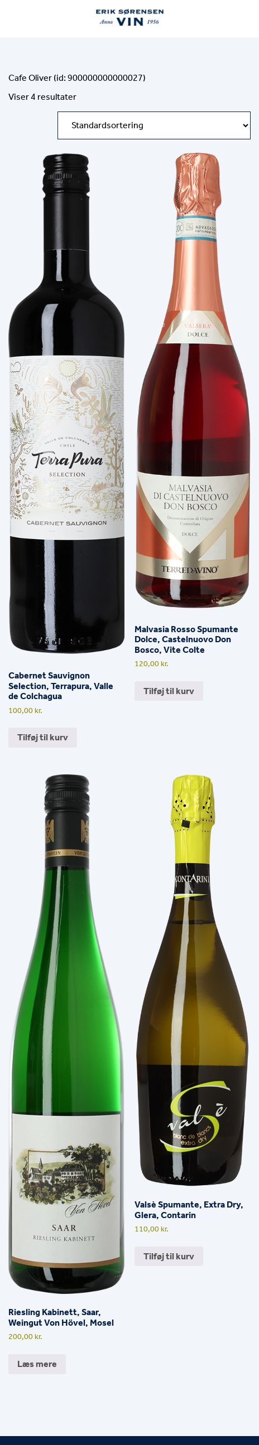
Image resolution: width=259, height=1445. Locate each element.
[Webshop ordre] (154, 125)
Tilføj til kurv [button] (42, 737)
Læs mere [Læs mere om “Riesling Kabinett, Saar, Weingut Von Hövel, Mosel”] (37, 1364)
